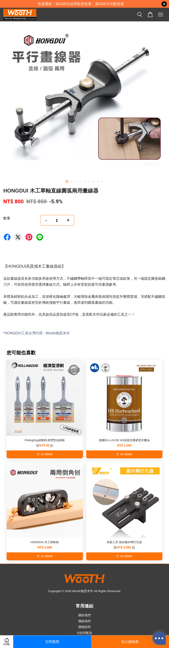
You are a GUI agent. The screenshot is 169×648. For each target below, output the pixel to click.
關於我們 (84, 615)
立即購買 (52, 642)
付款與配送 (84, 633)
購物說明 (84, 627)
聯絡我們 (84, 621)
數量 (6, 218)
